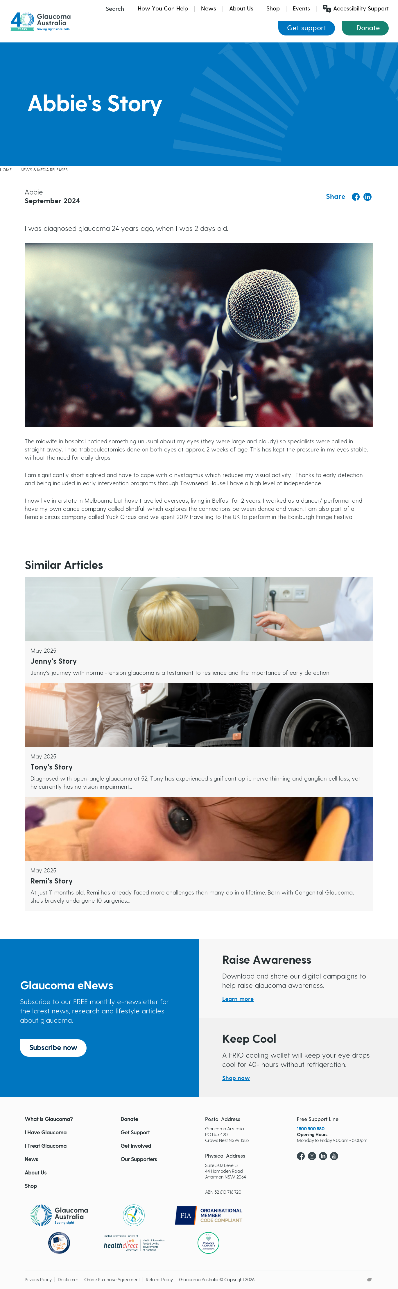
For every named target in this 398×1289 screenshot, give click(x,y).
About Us (241, 9)
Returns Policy (159, 1279)
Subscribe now (53, 1048)
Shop (273, 9)
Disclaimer (68, 1279)
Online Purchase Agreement (112, 1279)
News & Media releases (44, 170)
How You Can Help (163, 9)
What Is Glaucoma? (49, 1119)
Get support (306, 28)
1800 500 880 (310, 1128)
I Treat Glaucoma (46, 1146)
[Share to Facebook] (356, 197)
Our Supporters (139, 1159)
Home (6, 170)
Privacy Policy (38, 1279)
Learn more (238, 999)
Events (301, 9)
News (208, 9)
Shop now (236, 1078)
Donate (368, 28)
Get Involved (136, 1146)
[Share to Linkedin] (367, 197)
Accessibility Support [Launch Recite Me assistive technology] (356, 9)
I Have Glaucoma (46, 1133)
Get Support (135, 1133)
